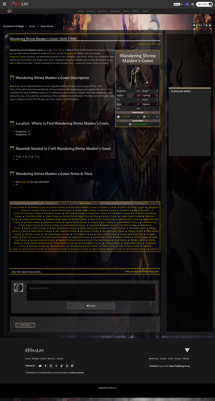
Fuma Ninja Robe (53, 219)
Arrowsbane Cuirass (47, 210)
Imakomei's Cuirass (78, 225)
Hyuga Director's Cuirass (34, 225)
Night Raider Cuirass (54, 237)
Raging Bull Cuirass (129, 240)
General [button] (91, 11)
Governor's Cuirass (33, 222)
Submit (90, 309)
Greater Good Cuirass (56, 222)
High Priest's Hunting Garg (126, 222)
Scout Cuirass (35, 246)
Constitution (123, 116)
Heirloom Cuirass (103, 222)
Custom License (76, 376)
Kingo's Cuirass (56, 228)
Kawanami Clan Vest (36, 228)
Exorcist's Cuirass (31, 216)
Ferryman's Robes (51, 216)
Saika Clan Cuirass (70, 243)
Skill (146, 116)
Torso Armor (46, 26)
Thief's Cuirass (36, 252)
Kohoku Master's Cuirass (98, 228)
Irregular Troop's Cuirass (127, 225)
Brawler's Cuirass (120, 210)
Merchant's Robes (31, 234)
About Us (51, 362)
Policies (185, 362)
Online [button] (126, 11)
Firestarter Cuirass (72, 216)
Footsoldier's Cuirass (139, 216)
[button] (178, 4)
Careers (163, 362)
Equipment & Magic (13, 26)
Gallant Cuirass (72, 219)
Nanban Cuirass (33, 237)
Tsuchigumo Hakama (126, 252)
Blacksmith (26, 185)
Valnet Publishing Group (179, 369)
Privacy (178, 362)
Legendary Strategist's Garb (126, 228)
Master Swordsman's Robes (123, 231)
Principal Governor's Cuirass (103, 240)
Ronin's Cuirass (50, 243)
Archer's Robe (28, 210)
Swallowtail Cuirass (78, 249)
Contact (60, 362)
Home (27, 362)
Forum (43, 362)
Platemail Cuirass (78, 240)
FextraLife (153, 369)
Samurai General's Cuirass (94, 243)
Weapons (76, 53)
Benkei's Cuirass (68, 210)
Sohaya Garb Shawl (56, 249)
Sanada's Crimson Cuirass (123, 243)
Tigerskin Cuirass (79, 252)
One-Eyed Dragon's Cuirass (99, 237)
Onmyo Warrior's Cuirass (36, 240)
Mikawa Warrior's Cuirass (55, 234)
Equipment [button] (115, 11)
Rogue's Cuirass (32, 243)
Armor (32, 26)
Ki (95, 60)
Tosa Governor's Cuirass (101, 252)
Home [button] (81, 11)
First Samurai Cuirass (94, 216)
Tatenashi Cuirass (118, 249)
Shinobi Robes (70, 246)
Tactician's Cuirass (98, 249)
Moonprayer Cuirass (129, 234)
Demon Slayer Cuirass (106, 213)
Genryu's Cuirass (129, 219)
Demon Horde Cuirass (82, 213)
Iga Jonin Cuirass (58, 225)
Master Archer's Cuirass (65, 231)
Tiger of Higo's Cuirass (57, 252)
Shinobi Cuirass (53, 246)
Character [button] (102, 11)
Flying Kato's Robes (117, 216)
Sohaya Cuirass (36, 249)
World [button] (136, 11)
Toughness (16, 56)
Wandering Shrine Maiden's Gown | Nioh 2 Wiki (44, 39)
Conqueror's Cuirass (39, 213)
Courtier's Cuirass (60, 213)
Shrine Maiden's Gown (120, 246)
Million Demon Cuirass (80, 234)
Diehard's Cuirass (128, 213)
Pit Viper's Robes (59, 240)
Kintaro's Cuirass (75, 228)
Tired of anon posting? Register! (140, 275)
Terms (170, 362)
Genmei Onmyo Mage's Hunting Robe (100, 219)
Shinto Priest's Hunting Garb (93, 246)
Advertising (153, 362)
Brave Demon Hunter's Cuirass (93, 210)
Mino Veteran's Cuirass (105, 234)
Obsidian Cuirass (75, 237)
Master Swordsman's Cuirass (93, 231)
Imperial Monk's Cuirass (102, 225)
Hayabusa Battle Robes (80, 222)
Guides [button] (145, 11)
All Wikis (35, 362)
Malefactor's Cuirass (41, 231)
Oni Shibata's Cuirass (126, 237)
